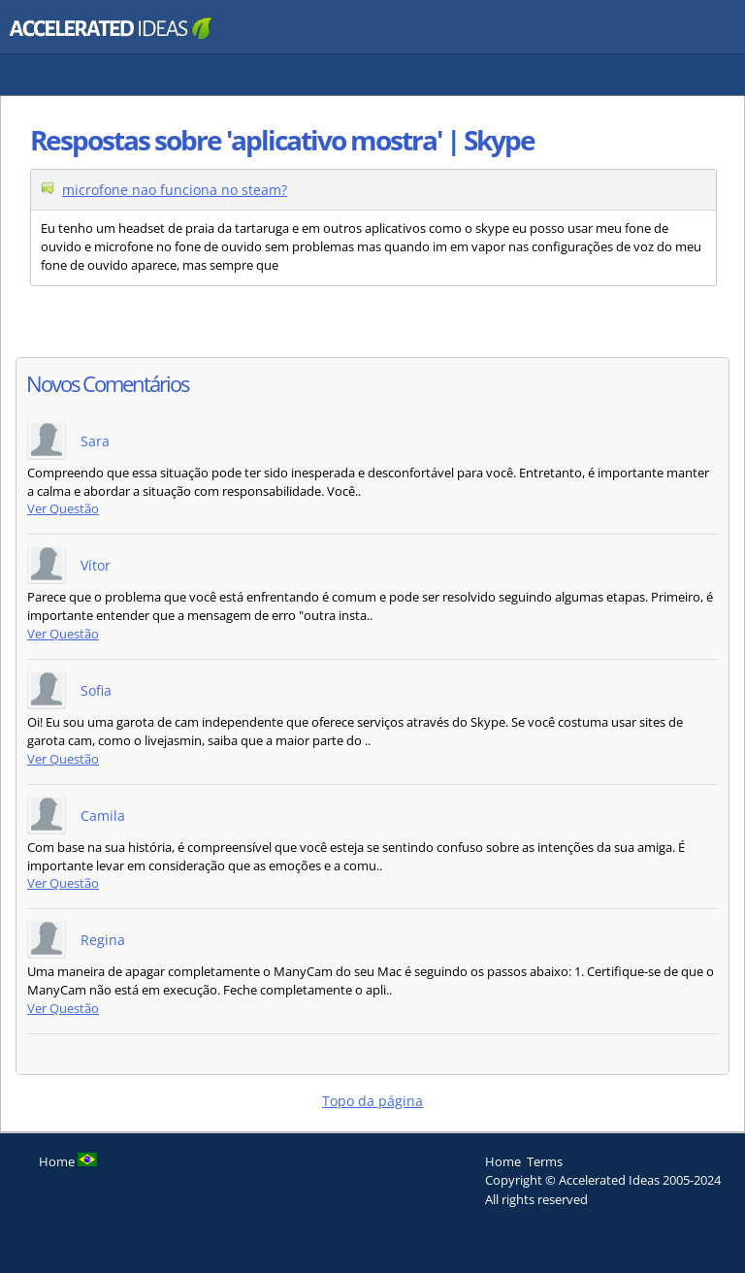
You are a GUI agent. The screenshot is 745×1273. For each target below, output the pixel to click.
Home (503, 1161)
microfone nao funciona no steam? (174, 189)
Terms (545, 1161)
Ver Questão (63, 509)
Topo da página (372, 1101)
